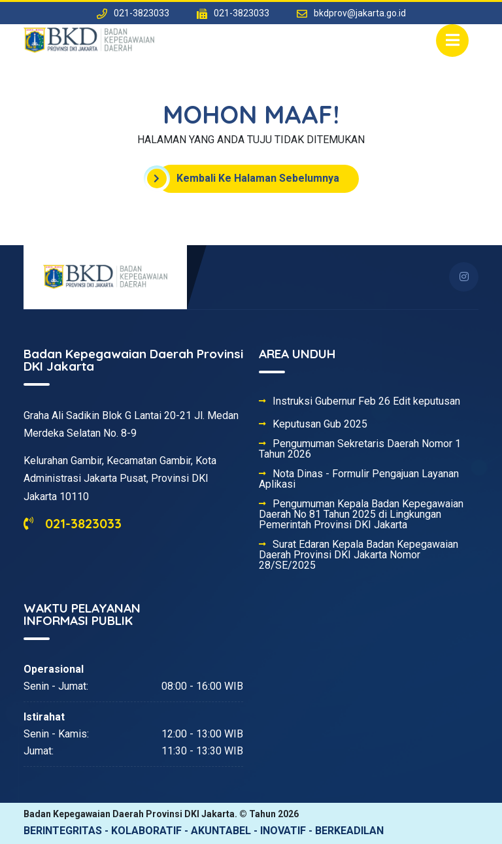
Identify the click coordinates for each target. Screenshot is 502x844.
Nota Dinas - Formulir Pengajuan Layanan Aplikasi (359, 479)
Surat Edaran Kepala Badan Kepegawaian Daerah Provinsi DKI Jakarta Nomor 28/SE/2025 (358, 555)
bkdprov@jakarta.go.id (360, 13)
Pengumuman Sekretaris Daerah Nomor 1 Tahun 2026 (360, 449)
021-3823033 (73, 523)
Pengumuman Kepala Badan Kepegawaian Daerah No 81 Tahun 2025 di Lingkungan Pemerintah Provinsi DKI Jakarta (361, 514)
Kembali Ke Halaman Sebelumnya (248, 178)
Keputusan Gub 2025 (320, 424)
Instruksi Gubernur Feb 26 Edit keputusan (366, 401)
